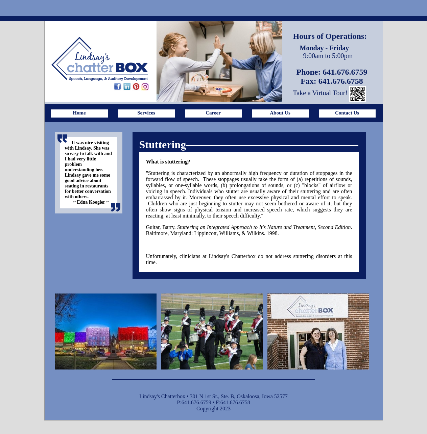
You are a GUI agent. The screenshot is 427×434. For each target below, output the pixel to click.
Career (213, 113)
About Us (280, 113)
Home (79, 113)
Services (146, 113)
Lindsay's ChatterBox (99, 59)
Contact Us (347, 113)
